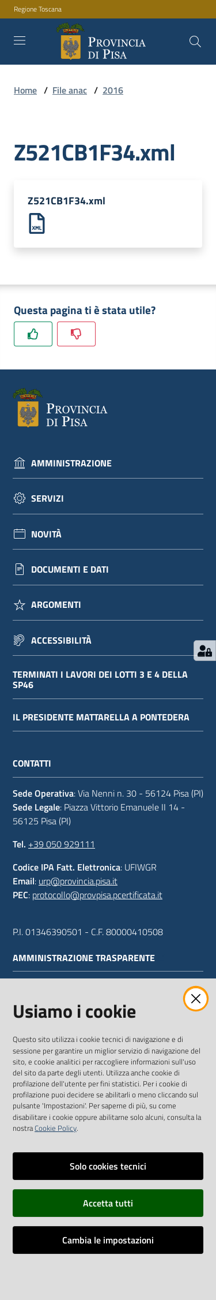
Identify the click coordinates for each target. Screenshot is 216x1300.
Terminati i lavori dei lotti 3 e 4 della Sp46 (100, 679)
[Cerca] (195, 41)
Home (25, 90)
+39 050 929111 (61, 844)
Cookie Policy (56, 1128)
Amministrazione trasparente (89, 957)
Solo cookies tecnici (108, 1166)
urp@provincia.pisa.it (78, 881)
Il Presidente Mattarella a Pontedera (101, 717)
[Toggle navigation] (19, 40)
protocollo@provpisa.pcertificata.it (97, 895)
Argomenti (56, 604)
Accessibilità (61, 640)
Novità (46, 534)
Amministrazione (71, 463)
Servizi (47, 498)
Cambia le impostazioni (108, 1240)
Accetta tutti (108, 1203)
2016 (113, 90)
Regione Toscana (38, 9)
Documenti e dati (70, 569)
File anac (69, 90)
